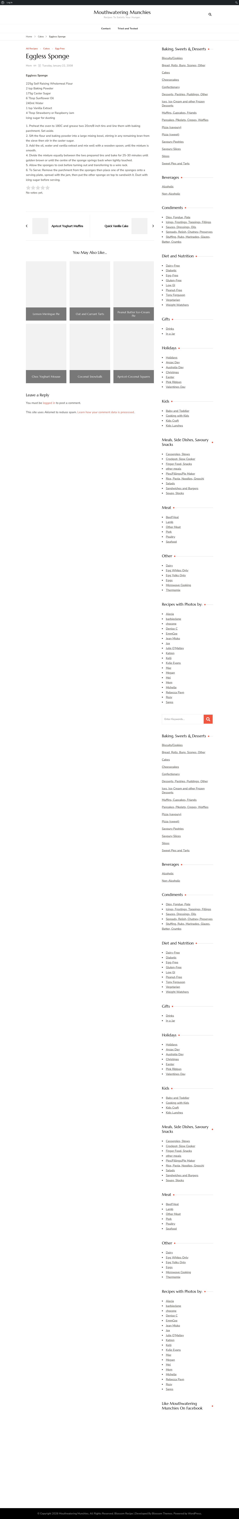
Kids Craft (172, 421)
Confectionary (171, 87)
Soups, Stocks (175, 493)
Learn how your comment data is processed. (106, 412)
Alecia (170, 614)
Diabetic (171, 270)
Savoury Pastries (173, 142)
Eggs (169, 580)
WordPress (194, 1513)
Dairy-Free (173, 266)
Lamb (169, 522)
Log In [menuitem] (9, 2)
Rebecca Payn (175, 692)
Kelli (168, 658)
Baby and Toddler (177, 411)
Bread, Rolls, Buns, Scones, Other (183, 65)
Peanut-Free (174, 290)
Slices (165, 156)
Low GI (170, 285)
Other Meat (173, 527)
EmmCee (171, 634)
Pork (169, 532)
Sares (169, 702)
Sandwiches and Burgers (182, 488)
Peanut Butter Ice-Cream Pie (134, 313)
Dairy (169, 566)
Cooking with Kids (177, 416)
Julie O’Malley (175, 648)
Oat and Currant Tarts (90, 314)
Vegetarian (173, 300)
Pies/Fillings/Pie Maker (180, 474)
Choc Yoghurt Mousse (46, 376)
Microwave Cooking (178, 585)
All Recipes (32, 49)
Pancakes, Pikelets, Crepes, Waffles (185, 120)
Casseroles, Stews (178, 454)
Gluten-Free (174, 280)
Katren (170, 653)
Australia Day (174, 367)
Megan (170, 673)
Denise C (172, 629)
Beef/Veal (172, 517)
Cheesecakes (170, 80)
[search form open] (210, 14)
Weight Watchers (177, 305)
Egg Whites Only (177, 570)
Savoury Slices (171, 149)
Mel (168, 678)
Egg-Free (60, 49)
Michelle (171, 687)
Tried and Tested (128, 28)
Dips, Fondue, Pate (178, 217)
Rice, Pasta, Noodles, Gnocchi (185, 479)
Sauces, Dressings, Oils (181, 227)
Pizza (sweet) (170, 134)
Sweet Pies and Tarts (176, 163)
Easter (170, 377)
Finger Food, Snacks (179, 464)
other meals (173, 469)
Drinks (170, 329)
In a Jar (170, 334)
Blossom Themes (162, 1513)
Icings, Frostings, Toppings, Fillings (188, 222)
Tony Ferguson (175, 295)
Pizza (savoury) (171, 127)
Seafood (171, 542)
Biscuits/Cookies (172, 58)
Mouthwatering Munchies (122, 12)
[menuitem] (3, 2)
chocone (171, 624)
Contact (106, 28)
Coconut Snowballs (90, 376)
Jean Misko (173, 638)
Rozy (169, 697)
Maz (168, 668)
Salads (170, 483)
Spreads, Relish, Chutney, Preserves (189, 232)
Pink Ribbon (173, 382)
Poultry (170, 537)
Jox (168, 643)
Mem (29, 65)
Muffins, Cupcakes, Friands (179, 113)
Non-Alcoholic (171, 194)
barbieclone (173, 619)
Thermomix (173, 590)
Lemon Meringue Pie (46, 314)
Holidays (171, 357)
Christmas (172, 372)
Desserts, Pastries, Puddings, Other (185, 94)
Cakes (46, 49)
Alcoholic (168, 186)
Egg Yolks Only (176, 575)
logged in (49, 403)
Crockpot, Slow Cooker (180, 459)
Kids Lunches (174, 426)
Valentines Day (175, 387)
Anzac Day (173, 362)
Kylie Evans (173, 663)
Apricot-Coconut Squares (133, 376)
